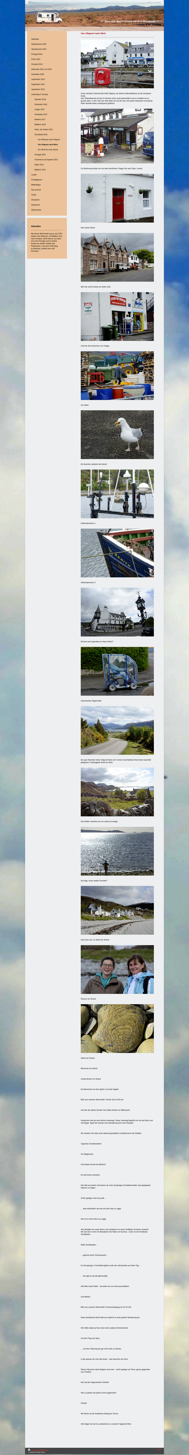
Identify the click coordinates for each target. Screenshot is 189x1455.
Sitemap (45, 1450)
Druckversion (34, 1450)
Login (159, 1449)
